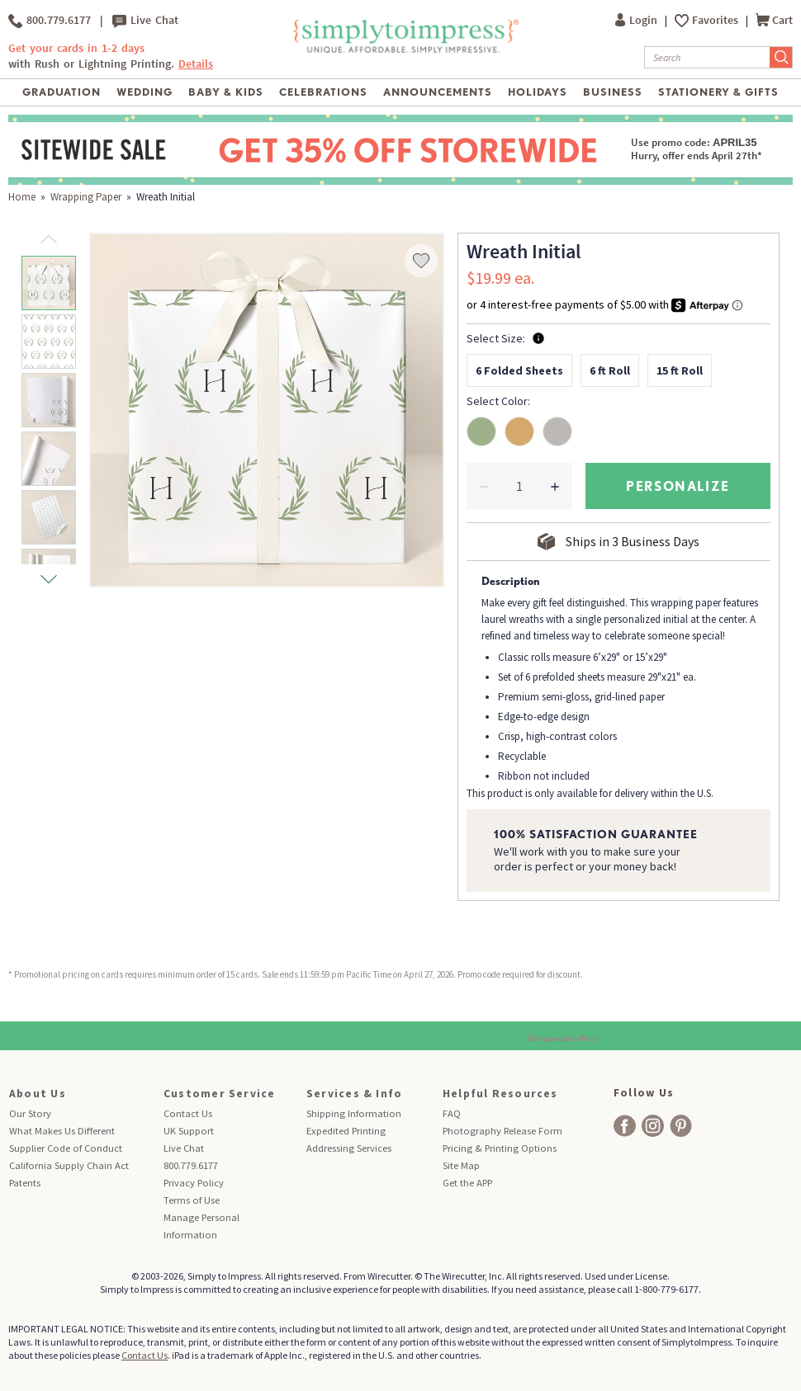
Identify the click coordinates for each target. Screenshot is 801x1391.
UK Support (189, 1131)
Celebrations (323, 92)
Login (637, 20)
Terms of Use (192, 1200)
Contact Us (188, 1113)
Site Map (461, 1165)
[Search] (707, 57)
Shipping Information (353, 1113)
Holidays (537, 92)
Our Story (30, 1113)
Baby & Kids (225, 92)
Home (22, 197)
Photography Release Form (502, 1131)
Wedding (144, 92)
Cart (774, 20)
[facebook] (625, 1126)
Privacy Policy (194, 1182)
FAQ (452, 1113)
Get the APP (467, 1182)
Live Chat (145, 20)
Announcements (438, 92)
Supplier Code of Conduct (65, 1148)
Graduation (61, 92)
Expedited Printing (346, 1131)
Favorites (716, 20)
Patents (24, 1182)
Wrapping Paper (85, 197)
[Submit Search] (781, 57)
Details (195, 64)
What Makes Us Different (62, 1131)
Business (612, 92)
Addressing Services (348, 1148)
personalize (678, 485)
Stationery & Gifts (719, 92)
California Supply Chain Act (69, 1165)
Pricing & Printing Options (500, 1148)
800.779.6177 (49, 20)
